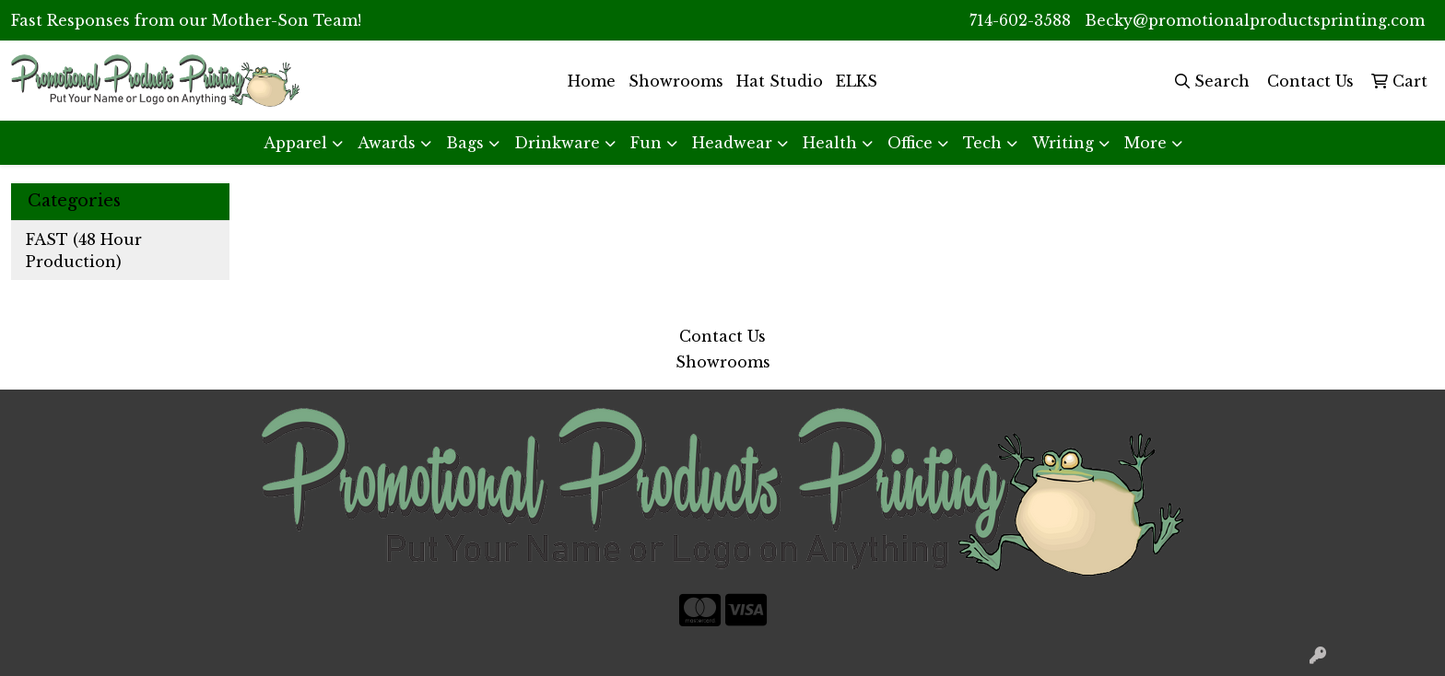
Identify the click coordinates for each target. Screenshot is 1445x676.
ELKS (856, 81)
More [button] (1145, 143)
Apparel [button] (295, 143)
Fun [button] (646, 143)
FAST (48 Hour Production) (84, 250)
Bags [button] (465, 143)
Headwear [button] (732, 143)
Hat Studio (779, 81)
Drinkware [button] (557, 143)
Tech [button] (982, 143)
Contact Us (722, 336)
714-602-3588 (1020, 20)
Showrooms (676, 81)
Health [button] (830, 143)
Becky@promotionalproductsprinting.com (1255, 20)
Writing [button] (1063, 143)
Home (592, 81)
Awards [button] (387, 143)
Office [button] (910, 143)
